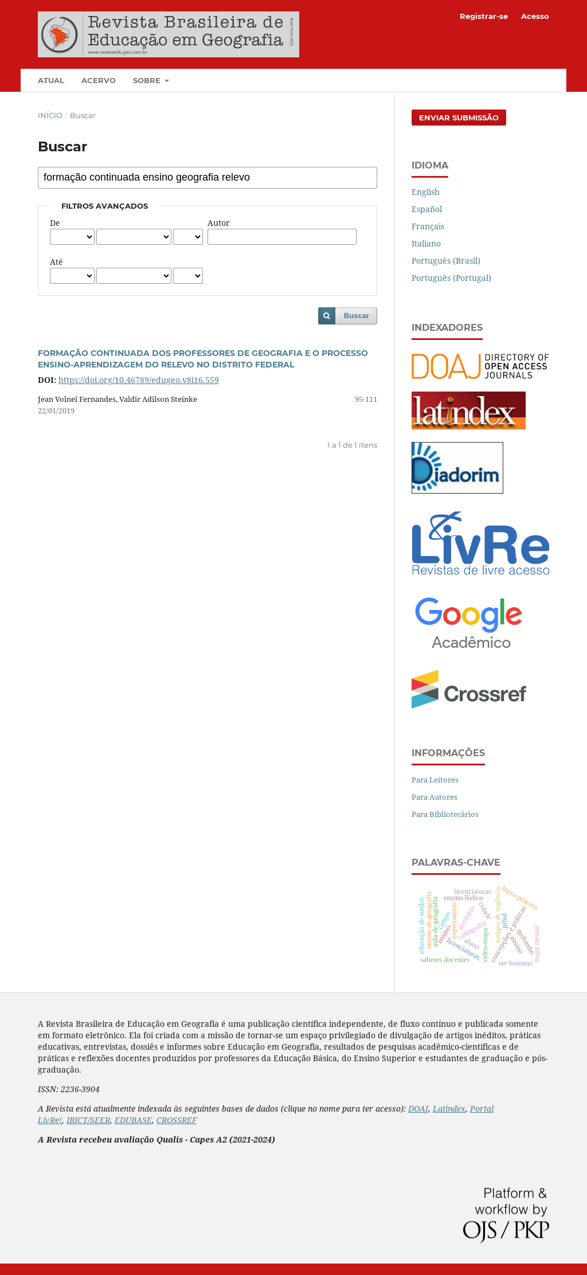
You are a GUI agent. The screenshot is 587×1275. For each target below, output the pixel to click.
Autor (219, 222)
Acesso (535, 16)
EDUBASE (133, 1119)
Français (428, 226)
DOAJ (418, 1108)
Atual (51, 80)
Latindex (449, 1108)
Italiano (426, 243)
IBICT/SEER (88, 1119)
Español (427, 209)
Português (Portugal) (451, 277)
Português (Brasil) (446, 260)
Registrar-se (484, 16)
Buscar (356, 315)
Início (50, 115)
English (426, 191)
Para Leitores (435, 780)
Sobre (148, 80)
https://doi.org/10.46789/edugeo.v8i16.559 (138, 379)
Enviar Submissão (459, 117)
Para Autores (434, 797)
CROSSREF (176, 1119)
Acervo (98, 80)
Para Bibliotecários (445, 814)
